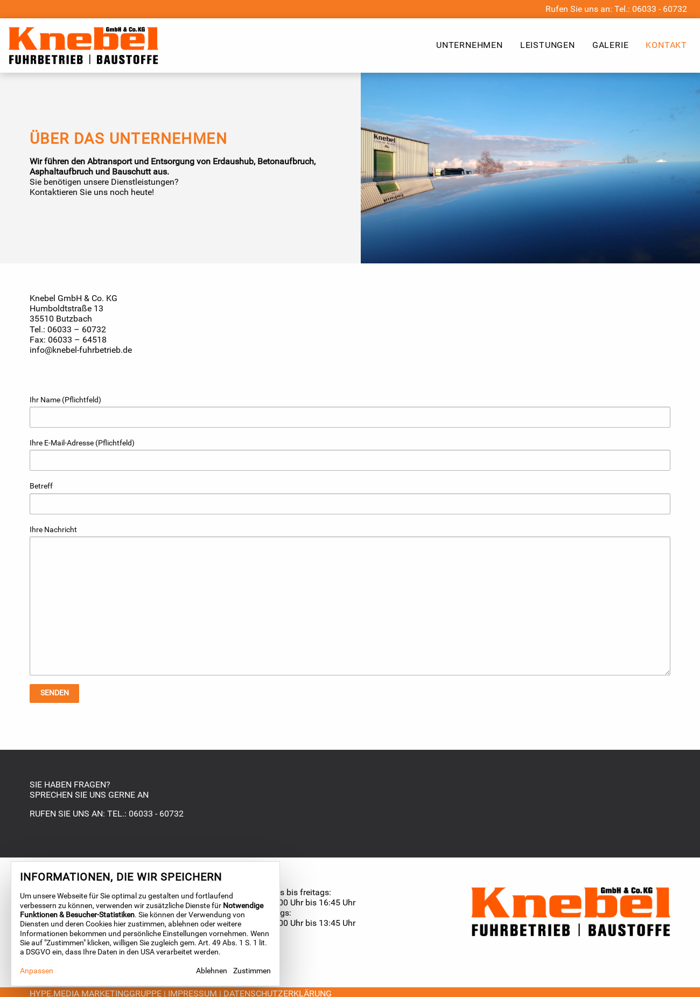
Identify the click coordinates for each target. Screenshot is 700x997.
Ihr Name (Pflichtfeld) (350, 411)
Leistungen (547, 45)
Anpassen (36, 970)
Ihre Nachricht (350, 600)
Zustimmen (252, 971)
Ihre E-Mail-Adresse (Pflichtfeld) (350, 454)
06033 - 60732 (659, 9)
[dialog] (145, 923)
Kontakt (666, 45)
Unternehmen (469, 45)
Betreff (350, 498)
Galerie (610, 45)
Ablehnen (211, 971)
